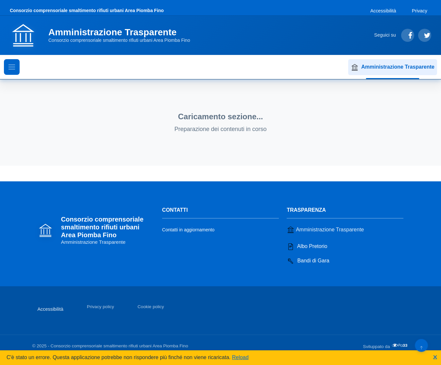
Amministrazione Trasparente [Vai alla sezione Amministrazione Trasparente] (325, 230)
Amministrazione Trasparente (392, 67)
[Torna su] (421, 345)
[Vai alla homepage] (104, 35)
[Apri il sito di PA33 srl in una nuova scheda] (400, 345)
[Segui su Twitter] (424, 35)
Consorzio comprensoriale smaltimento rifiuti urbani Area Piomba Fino (87, 10)
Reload (240, 357)
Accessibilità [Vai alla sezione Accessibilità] (383, 10)
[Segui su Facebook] (407, 35)
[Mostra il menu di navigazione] (12, 67)
